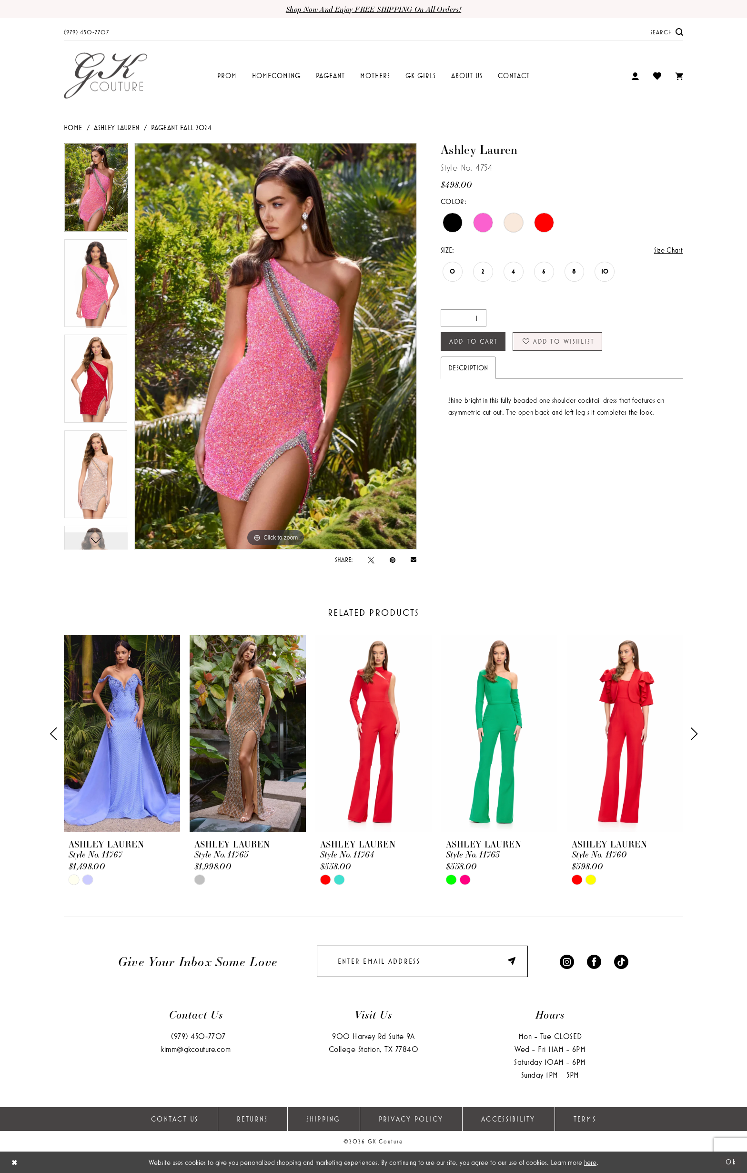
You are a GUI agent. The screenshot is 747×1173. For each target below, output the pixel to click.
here (590, 1162)
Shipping (323, 1119)
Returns (252, 1119)
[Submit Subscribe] (513, 961)
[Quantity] (463, 317)
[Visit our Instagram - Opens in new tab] (567, 961)
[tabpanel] (96, 190)
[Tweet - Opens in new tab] (371, 559)
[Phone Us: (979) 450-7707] (86, 32)
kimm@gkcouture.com (196, 1048)
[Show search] (667, 32)
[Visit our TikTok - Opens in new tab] (621, 961)
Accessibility (508, 1119)
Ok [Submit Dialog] (731, 1162)
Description (468, 368)
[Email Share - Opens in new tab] (413, 559)
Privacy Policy (411, 1119)
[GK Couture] (105, 76)
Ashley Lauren (116, 127)
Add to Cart (473, 341)
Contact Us (175, 1119)
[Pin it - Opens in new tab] (392, 559)
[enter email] (422, 961)
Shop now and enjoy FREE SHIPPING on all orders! (373, 9)
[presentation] (122, 734)
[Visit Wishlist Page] (657, 75)
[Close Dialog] (14, 1162)
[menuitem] (86, 32)
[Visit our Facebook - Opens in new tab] (594, 961)
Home (73, 127)
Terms (585, 1119)
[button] (635, 76)
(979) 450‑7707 (198, 1035)
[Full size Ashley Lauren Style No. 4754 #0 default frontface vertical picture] (275, 346)
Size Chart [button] (668, 250)
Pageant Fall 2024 (181, 127)
